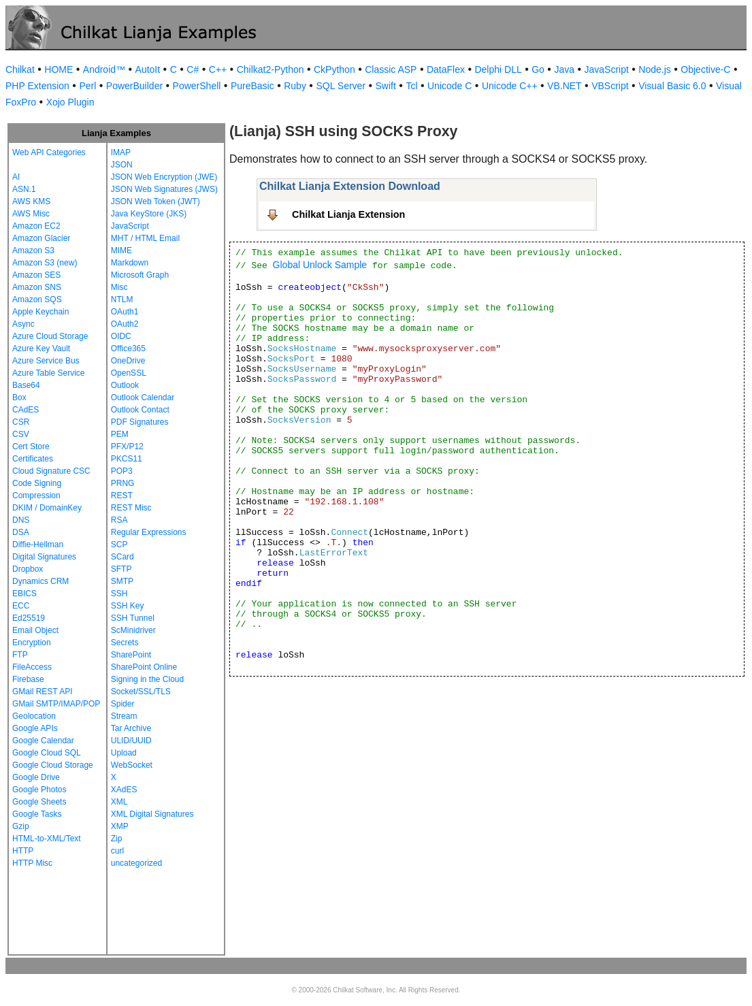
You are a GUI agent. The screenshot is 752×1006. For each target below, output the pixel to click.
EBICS (24, 593)
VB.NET (564, 85)
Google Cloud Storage (52, 765)
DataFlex (446, 69)
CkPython (334, 69)
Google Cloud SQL (46, 753)
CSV (20, 434)
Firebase (28, 679)
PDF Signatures (140, 422)
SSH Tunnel (132, 618)
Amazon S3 (33, 250)
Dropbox (27, 569)
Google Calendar (43, 740)
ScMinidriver (133, 630)
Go (538, 69)
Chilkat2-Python (270, 69)
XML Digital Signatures (152, 814)
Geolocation (34, 716)
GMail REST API (42, 691)
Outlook (125, 385)
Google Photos (39, 789)
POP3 (122, 471)
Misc (119, 287)
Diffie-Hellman (37, 544)
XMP (120, 826)
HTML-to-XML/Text (46, 838)
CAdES (25, 410)
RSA (119, 520)
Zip (116, 838)
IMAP (121, 152)
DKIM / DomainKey (47, 508)
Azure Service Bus (46, 361)
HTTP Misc (32, 863)
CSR (20, 422)
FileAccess (32, 667)
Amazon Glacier (41, 238)
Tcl (411, 85)
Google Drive (36, 777)
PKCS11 (126, 459)
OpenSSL (128, 373)
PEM (120, 434)
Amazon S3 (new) (44, 262)
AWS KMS (31, 201)
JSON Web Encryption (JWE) (164, 177)
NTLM (122, 299)
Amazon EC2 (36, 226)
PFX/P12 (127, 446)
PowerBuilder (134, 85)
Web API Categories (49, 152)
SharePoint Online (144, 667)
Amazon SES (36, 275)
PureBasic (252, 85)
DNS (20, 520)
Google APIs (35, 728)
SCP (119, 544)
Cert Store (31, 446)
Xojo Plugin (70, 102)
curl (117, 851)
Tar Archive (131, 728)
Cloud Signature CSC (51, 471)
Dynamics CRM (40, 581)
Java (564, 69)
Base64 (26, 385)
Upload (124, 753)
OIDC (121, 336)
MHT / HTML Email (145, 238)
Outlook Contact (140, 410)
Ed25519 (28, 618)
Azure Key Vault (41, 348)
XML (119, 802)
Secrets (125, 642)
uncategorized (136, 863)
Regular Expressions (148, 532)
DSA (20, 532)
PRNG (123, 483)
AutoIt (148, 69)
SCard (122, 557)
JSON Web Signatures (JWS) (164, 189)
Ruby (295, 85)
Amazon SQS (37, 299)
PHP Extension (37, 85)
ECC (20, 606)
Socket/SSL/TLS (141, 691)
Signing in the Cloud (147, 679)
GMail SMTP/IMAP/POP (56, 704)
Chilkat (20, 69)
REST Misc (131, 508)
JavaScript (607, 69)
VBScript (609, 85)
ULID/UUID (131, 740)
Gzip (20, 826)
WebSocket (131, 765)
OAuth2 (125, 324)
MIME (121, 250)
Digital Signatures (44, 557)
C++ (218, 69)
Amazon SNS (36, 287)
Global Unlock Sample (320, 264)
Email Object (35, 630)
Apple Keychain (40, 312)
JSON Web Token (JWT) (155, 201)
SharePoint (131, 655)
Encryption (31, 642)
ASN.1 (24, 189)
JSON (122, 164)
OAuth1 (125, 312)
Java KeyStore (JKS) (148, 213)
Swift (386, 85)
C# (192, 69)
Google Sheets (39, 802)
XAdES (124, 789)
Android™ (104, 69)
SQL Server (340, 85)
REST (122, 495)
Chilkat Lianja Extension (348, 214)
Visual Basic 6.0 (672, 85)
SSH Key (127, 606)
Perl (87, 85)
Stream (124, 716)
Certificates (32, 459)
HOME (58, 69)
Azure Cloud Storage (50, 336)
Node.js (654, 69)
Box (19, 397)
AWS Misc (31, 213)
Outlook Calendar (142, 397)
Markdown (129, 262)
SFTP (121, 569)
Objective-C (705, 69)
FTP (20, 655)
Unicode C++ (510, 85)
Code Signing (36, 483)
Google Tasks (37, 814)
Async (23, 324)
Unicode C (449, 85)
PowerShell (197, 85)
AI (16, 177)
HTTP (22, 851)
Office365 (128, 348)
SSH (119, 593)
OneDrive (128, 361)
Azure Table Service (48, 373)
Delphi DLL (497, 69)
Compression (36, 495)
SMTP (122, 581)
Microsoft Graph (140, 275)
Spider (123, 704)
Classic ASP (390, 69)
